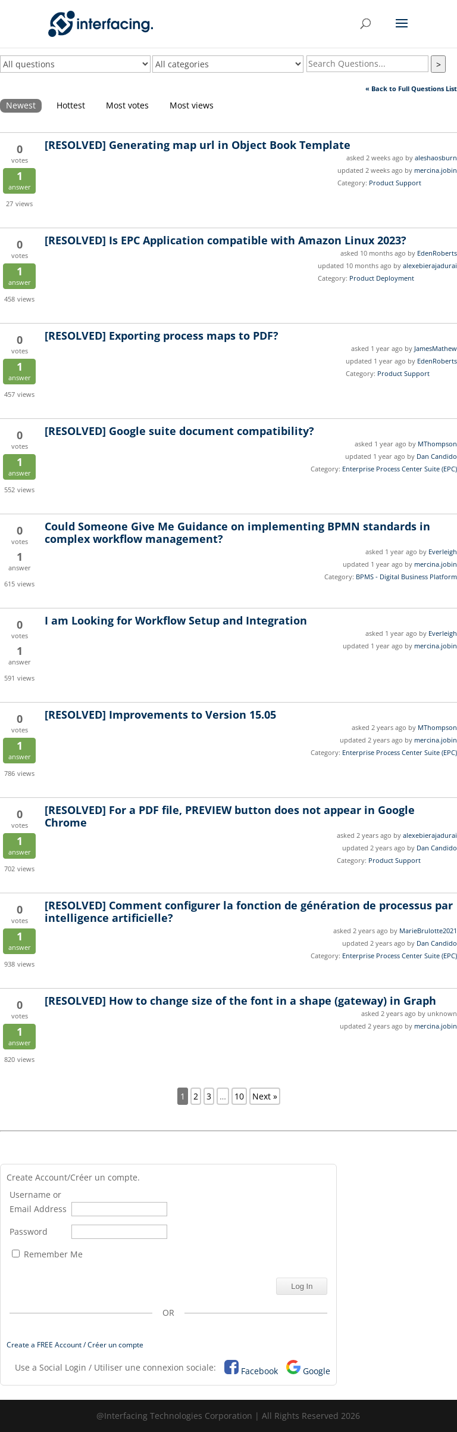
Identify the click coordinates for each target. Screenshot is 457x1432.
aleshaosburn (436, 157)
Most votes (127, 105)
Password (29, 1231)
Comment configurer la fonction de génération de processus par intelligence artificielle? (249, 911)
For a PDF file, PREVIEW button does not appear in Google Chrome (230, 816)
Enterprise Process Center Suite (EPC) (399, 468)
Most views (192, 105)
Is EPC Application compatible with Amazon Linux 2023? (225, 240)
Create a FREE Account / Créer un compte (75, 1344)
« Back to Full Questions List (411, 88)
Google (316, 1371)
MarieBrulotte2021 (428, 930)
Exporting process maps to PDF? (161, 335)
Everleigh (442, 551)
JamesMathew (435, 348)
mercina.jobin (435, 170)
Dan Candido (437, 456)
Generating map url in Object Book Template (197, 145)
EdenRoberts (437, 252)
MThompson (437, 443)
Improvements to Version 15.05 (160, 714)
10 (239, 1096)
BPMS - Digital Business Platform (406, 576)
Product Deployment (381, 278)
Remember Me (47, 1254)
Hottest (71, 105)
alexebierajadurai (430, 265)
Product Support (395, 182)
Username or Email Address (38, 1201)
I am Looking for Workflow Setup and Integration (176, 620)
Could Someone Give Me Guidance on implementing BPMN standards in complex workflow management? (237, 532)
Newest (21, 105)
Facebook (259, 1371)
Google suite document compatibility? (179, 431)
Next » (264, 1096)
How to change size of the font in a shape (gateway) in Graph (240, 1000)
